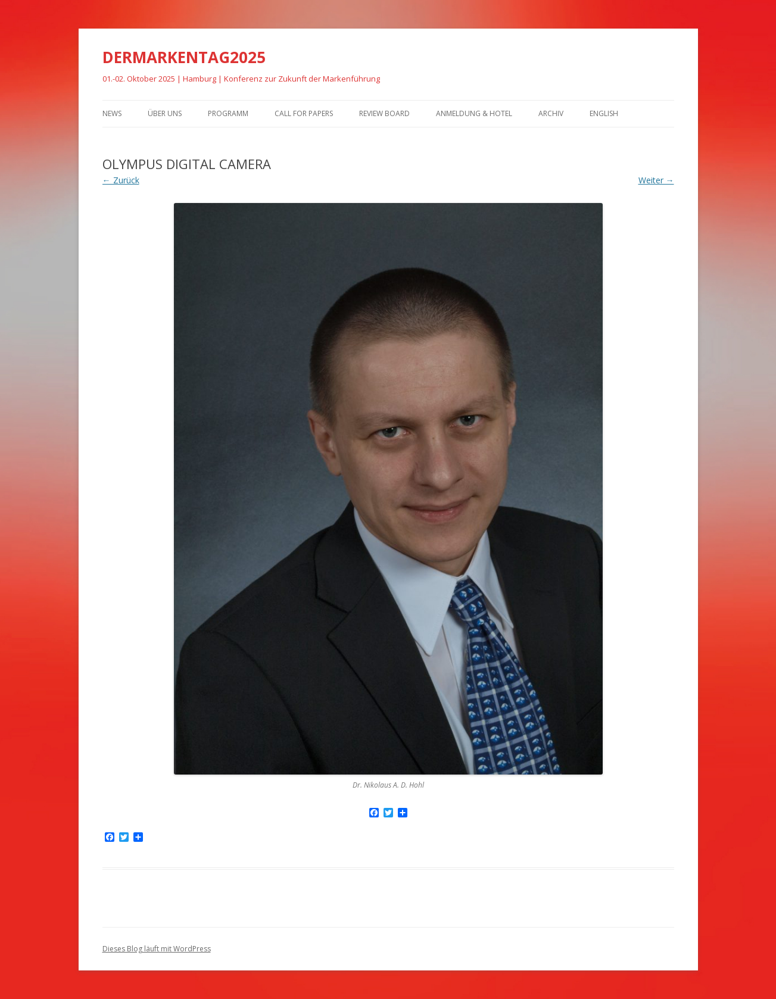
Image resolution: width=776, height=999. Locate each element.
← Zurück (120, 180)
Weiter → (656, 180)
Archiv (550, 113)
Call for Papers (304, 113)
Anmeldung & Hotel (474, 113)
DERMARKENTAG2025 (184, 57)
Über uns (165, 113)
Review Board (384, 113)
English (604, 113)
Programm (228, 113)
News (111, 113)
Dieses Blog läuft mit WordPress (156, 949)
